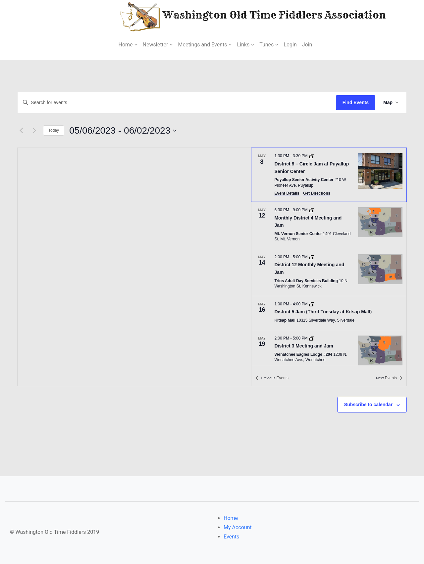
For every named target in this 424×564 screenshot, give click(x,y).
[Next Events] (34, 131)
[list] (329, 257)
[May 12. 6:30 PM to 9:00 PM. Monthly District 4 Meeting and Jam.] (329, 225)
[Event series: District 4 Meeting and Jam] (311, 210)
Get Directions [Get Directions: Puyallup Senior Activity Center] (316, 193)
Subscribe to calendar (368, 404)
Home (231, 518)
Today (53, 130)
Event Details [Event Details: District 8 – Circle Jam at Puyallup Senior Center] (286, 193)
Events (231, 536)
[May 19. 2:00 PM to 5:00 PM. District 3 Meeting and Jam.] (329, 350)
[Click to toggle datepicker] (123, 130)
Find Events (356, 102)
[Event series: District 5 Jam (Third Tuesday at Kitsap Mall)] (311, 304)
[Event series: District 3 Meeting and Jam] (311, 338)
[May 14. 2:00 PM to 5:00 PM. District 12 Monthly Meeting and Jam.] (329, 272)
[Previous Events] (21, 131)
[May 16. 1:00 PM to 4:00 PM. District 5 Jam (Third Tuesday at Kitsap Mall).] (329, 313)
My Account (238, 527)
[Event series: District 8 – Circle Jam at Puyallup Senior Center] (311, 156)
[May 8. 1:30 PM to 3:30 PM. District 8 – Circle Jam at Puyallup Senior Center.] (329, 175)
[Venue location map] (134, 267)
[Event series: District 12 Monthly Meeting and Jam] (311, 257)
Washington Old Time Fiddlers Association (233, 16)
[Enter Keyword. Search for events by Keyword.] (177, 102)
